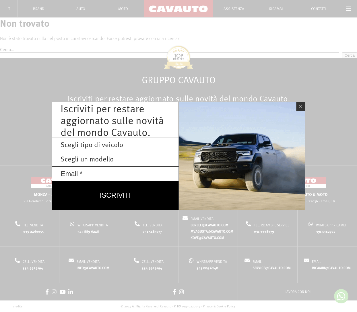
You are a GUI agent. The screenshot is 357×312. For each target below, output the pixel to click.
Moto (123, 8)
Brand (38, 8)
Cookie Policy (226, 306)
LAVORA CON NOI (298, 291)
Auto (80, 8)
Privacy (208, 306)
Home (150, 24)
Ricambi (276, 8)
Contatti (318, 8)
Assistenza (234, 8)
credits (17, 306)
